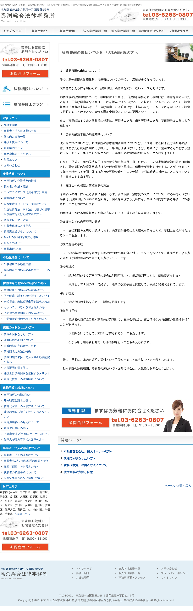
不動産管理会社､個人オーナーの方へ (26, 433)
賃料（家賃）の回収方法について (85, 465)
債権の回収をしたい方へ (80, 458)
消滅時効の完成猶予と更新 (20, 345)
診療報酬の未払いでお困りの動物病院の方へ (27, 359)
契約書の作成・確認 (16, 186)
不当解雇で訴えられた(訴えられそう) (26, 295)
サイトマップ (169, 577)
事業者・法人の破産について (21, 454)
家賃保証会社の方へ (16, 428)
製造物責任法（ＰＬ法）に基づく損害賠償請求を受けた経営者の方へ (27, 212)
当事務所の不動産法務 (17, 264)
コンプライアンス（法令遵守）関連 (25, 192)
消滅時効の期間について (19, 340)
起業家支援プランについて (20, 231)
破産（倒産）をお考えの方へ (21, 466)
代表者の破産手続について (20, 472)
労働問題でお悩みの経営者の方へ (24, 289)
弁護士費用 (67, 31)
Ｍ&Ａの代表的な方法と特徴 (21, 237)
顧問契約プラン (13, 148)
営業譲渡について (14, 198)
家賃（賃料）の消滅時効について (24, 379)
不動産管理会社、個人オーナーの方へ (88, 451)
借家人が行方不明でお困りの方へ (24, 439)
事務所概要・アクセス (151, 31)
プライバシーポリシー (174, 573)
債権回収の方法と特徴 (78, 472)
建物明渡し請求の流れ (17, 400)
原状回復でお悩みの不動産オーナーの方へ (27, 272)
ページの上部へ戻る (178, 485)
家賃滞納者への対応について (21, 422)
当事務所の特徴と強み (17, 394)
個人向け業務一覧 (123, 31)
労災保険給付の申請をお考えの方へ (25, 318)
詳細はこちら (22, 513)
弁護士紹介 (39, 31)
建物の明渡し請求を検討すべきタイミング (27, 414)
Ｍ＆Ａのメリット (14, 242)
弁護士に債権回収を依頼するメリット (27, 373)
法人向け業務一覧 (95, 31)
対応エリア (10, 159)
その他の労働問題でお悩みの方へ (24, 312)
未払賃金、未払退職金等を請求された (27, 301)
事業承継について (14, 248)
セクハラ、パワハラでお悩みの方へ (25, 307)
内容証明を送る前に (16, 367)
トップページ (12, 31)
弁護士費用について (16, 142)
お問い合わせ (179, 31)
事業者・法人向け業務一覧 (20, 130)
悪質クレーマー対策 (16, 219)
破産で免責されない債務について (24, 477)
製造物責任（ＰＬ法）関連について (25, 203)
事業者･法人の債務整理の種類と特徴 (26, 460)
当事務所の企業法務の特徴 (20, 180)
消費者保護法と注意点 (17, 225)
